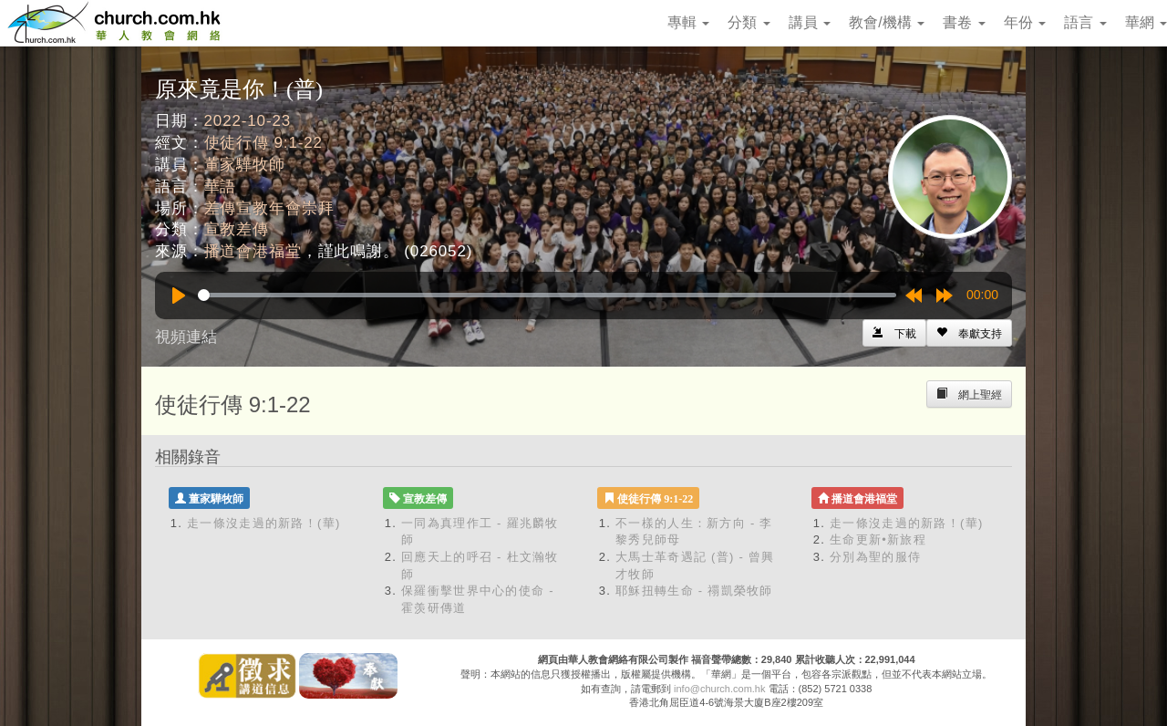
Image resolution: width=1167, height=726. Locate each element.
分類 (748, 22)
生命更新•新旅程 (878, 539)
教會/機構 (886, 22)
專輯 (688, 22)
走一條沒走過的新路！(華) (264, 523)
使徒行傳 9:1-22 (263, 142)
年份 (1025, 22)
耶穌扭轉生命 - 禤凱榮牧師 (694, 590)
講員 (810, 22)
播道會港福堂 (253, 251)
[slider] (547, 295)
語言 (1085, 22)
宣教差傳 (236, 229)
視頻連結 (186, 337)
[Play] (178, 295)
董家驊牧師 (244, 164)
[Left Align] (969, 333)
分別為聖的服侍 (875, 557)
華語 (220, 186)
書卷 (964, 22)
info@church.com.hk (719, 688)
